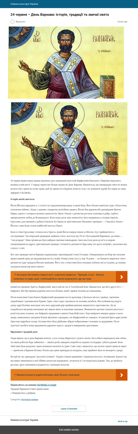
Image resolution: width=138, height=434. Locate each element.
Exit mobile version (69, 429)
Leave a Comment (69, 409)
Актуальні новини (29, 399)
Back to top (122, 421)
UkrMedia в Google (46, 385)
